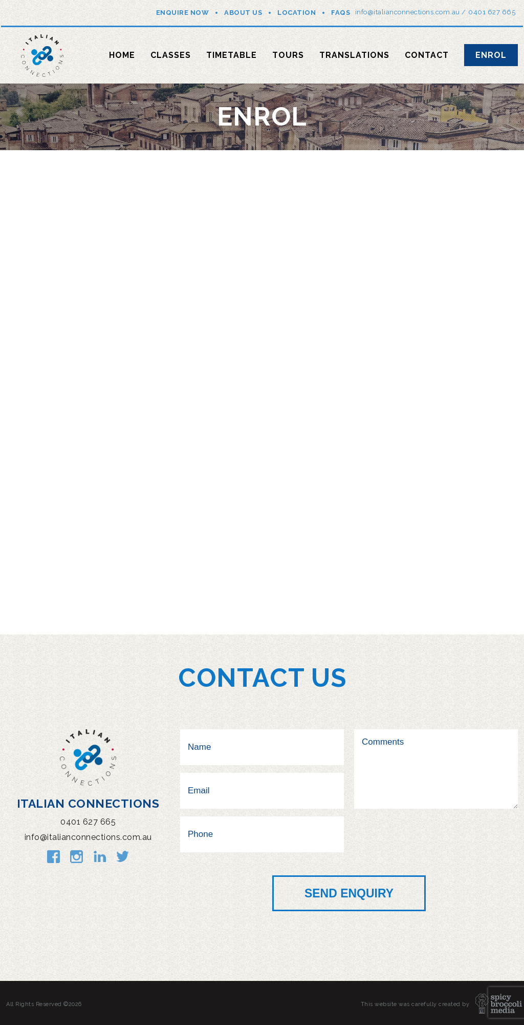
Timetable (231, 55)
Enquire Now (182, 12)
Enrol (491, 55)
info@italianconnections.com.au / (410, 12)
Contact (427, 55)
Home (122, 55)
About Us (243, 12)
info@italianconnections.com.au (88, 837)
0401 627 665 (491, 12)
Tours (288, 55)
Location (296, 12)
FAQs (340, 12)
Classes (170, 55)
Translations (354, 55)
